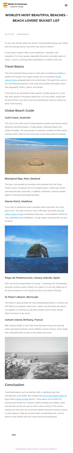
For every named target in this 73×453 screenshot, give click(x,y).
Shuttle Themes (32, 449)
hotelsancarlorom (23, 34)
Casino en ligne (21, 399)
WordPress (53, 449)
